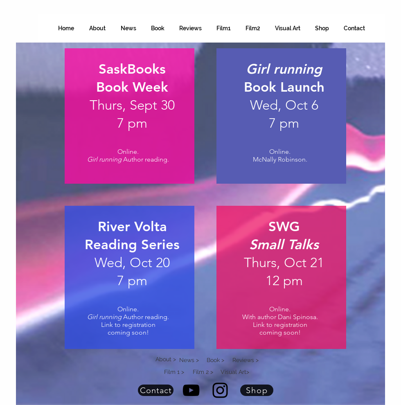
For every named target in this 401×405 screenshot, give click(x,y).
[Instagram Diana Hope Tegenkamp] (220, 390)
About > (165, 359)
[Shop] (256, 390)
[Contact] (155, 390)
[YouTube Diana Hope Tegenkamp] (191, 390)
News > (189, 360)
